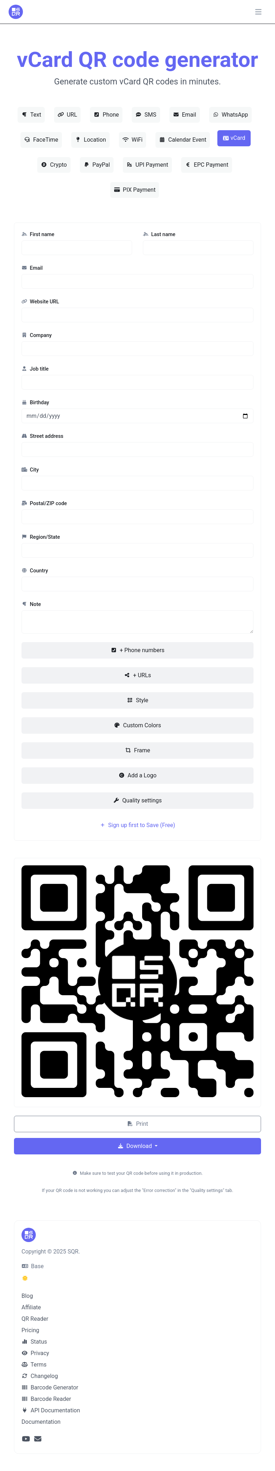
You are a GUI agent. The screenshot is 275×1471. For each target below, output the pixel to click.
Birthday (35, 403)
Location (90, 139)
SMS (145, 114)
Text (31, 114)
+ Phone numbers (138, 650)
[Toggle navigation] (258, 12)
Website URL (40, 302)
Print (137, 1123)
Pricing (30, 1330)
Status (34, 1341)
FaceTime (41, 139)
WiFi (132, 139)
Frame (137, 750)
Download (135, 1146)
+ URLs (137, 675)
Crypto (54, 164)
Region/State (40, 537)
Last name (159, 234)
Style (137, 700)
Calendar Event (182, 139)
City (30, 470)
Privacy (35, 1353)
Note (31, 604)
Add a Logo (137, 775)
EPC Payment (206, 164)
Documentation (41, 1421)
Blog (27, 1295)
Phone (106, 114)
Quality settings (137, 800)
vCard (234, 138)
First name (37, 234)
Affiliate (31, 1307)
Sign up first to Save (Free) (137, 825)
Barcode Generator (49, 1387)
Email (184, 114)
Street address (42, 436)
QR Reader (34, 1318)
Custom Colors (137, 725)
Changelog (39, 1376)
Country (34, 571)
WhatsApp (230, 114)
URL (67, 114)
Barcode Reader (46, 1399)
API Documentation (50, 1410)
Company (36, 335)
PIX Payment (135, 189)
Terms (34, 1364)
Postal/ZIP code (44, 503)
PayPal (96, 164)
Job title (35, 369)
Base (33, 1266)
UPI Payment (147, 164)
